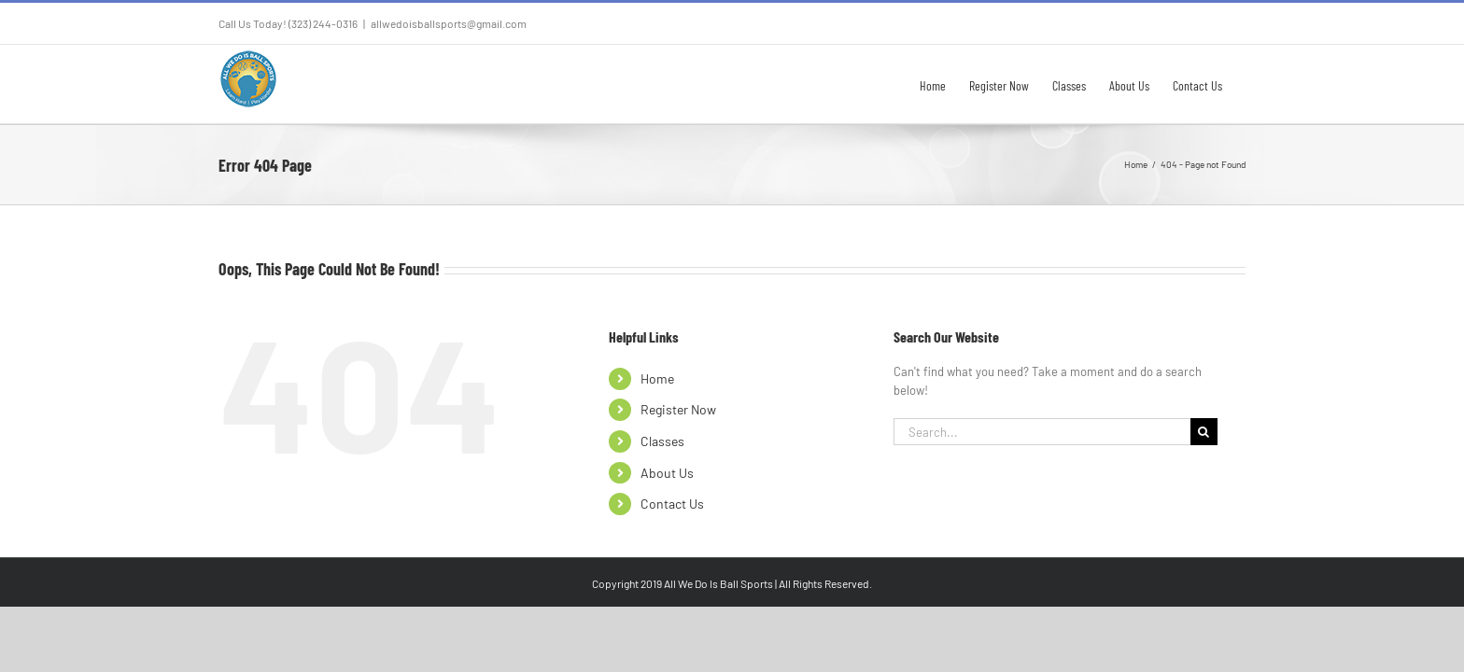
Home (657, 378)
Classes (662, 441)
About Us (667, 473)
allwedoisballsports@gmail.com (449, 23)
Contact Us (672, 503)
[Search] (1204, 431)
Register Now (678, 409)
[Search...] (1042, 431)
